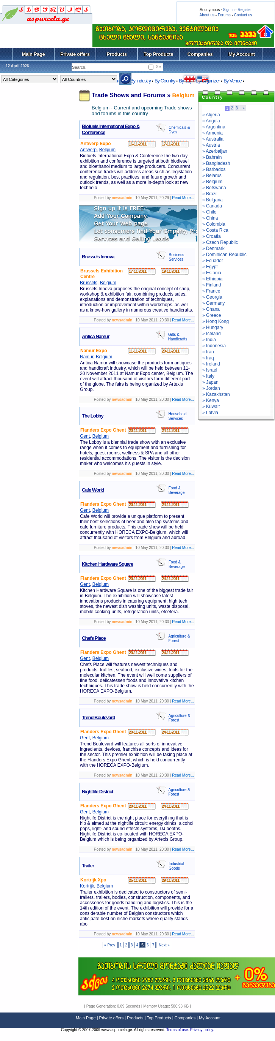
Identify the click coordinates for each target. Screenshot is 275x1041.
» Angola (211, 120)
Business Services (176, 257)
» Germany (213, 303)
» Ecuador (212, 260)
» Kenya (210, 400)
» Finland (211, 285)
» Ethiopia (212, 279)
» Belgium (212, 181)
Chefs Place (94, 638)
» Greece (211, 315)
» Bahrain (212, 157)
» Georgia (212, 297)
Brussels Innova (98, 256)
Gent (85, 436)
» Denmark (213, 248)
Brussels (88, 282)
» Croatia (211, 236)
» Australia (212, 139)
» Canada (212, 206)
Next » (164, 945)
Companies (200, 54)
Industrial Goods (176, 866)
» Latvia (210, 412)
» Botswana (214, 187)
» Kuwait (211, 406)
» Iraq (208, 358)
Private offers (75, 54)
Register (245, 10)
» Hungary (212, 327)
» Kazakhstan (216, 394)
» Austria (211, 145)
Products (116, 54)
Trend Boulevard (98, 717)
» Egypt (210, 266)
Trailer (88, 866)
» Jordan (211, 388)
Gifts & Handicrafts (178, 336)
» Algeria (211, 114)
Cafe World (93, 490)
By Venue (232, 81)
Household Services (177, 416)
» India (209, 339)
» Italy (208, 376)
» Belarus (212, 175)
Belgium (183, 95)
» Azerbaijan (214, 151)
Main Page (33, 54)
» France (211, 291)
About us (207, 15)
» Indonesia (214, 345)
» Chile (209, 212)
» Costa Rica (215, 230)
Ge (158, 67)
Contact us (243, 15)
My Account (241, 54)
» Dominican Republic (224, 254)
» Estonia (211, 272)
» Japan (210, 382)
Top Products (158, 54)
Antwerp (88, 149)
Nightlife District (97, 791)
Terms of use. (178, 1030)
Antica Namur (95, 336)
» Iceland (211, 333)
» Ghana (211, 309)
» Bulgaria (212, 200)
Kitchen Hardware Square (107, 564)
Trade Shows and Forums (129, 95)
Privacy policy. (202, 1030)
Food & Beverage (177, 490)
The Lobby (92, 416)
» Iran (208, 351)
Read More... (183, 198)
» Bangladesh (216, 163)
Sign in (228, 10)
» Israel (209, 370)
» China (210, 218)
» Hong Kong (215, 321)
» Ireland (211, 364)
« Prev (110, 945)
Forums (224, 15)
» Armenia (212, 133)
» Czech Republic (220, 242)
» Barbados (213, 169)
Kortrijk (87, 886)
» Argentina (213, 127)
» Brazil (209, 193)
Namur (86, 356)
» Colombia (213, 224)
